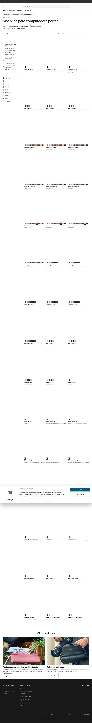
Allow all (80, 709)
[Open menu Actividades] (13, 10)
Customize (80, 714)
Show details (22, 720)
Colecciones (19, 10)
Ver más (8, 677)
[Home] (12, 6)
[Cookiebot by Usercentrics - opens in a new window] (9, 720)
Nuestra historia (24, 688)
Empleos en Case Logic (25, 696)
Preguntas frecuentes (8, 688)
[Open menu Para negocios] (28, 10)
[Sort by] (82, 34)
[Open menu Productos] (6, 10)
